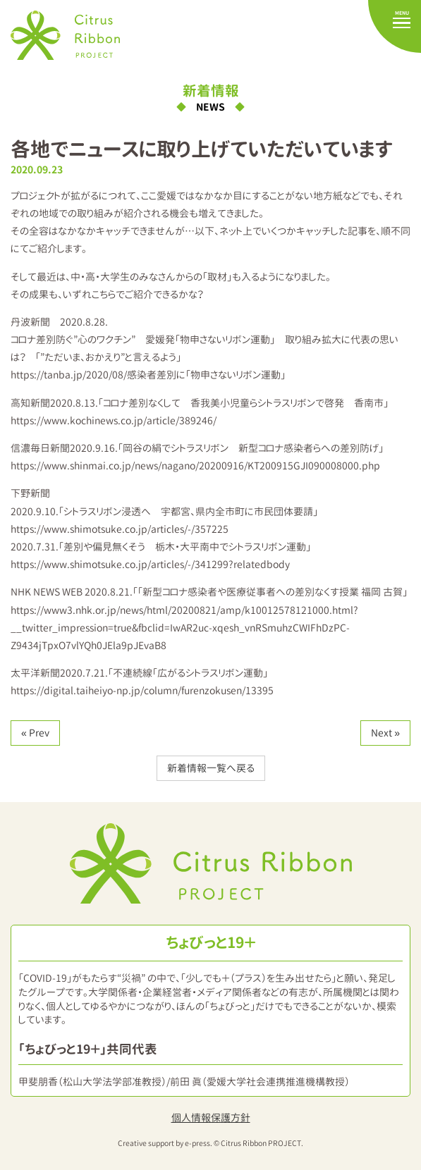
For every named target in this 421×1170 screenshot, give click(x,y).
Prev (39, 732)
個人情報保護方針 (210, 1117)
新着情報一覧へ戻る (211, 768)
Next (381, 732)
